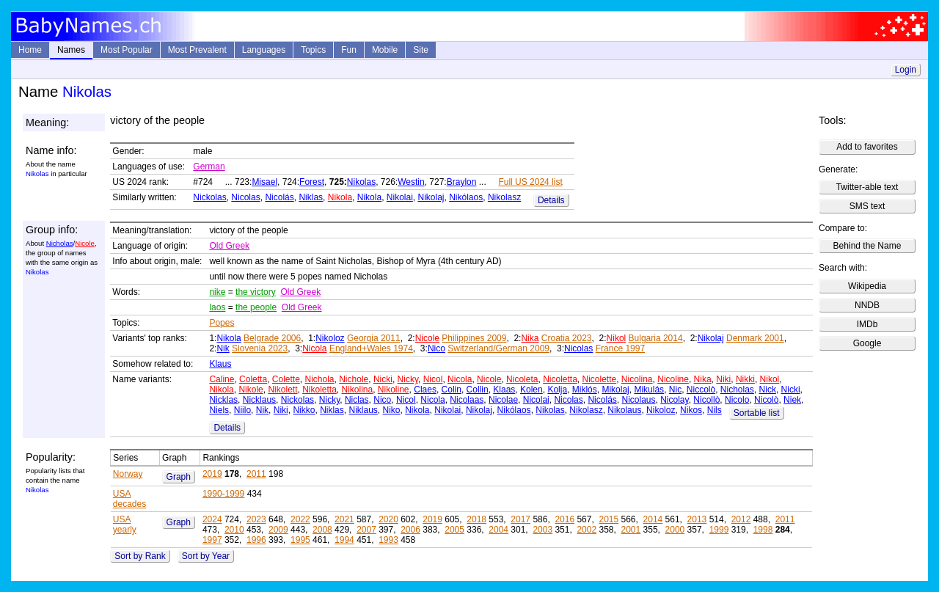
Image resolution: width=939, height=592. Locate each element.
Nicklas (223, 400)
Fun (349, 50)
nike (217, 292)
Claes (425, 389)
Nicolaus (638, 400)
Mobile (385, 50)
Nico (436, 348)
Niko (392, 410)
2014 (653, 519)
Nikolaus (624, 410)
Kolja (557, 389)
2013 (697, 519)
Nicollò (706, 400)
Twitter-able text (867, 187)
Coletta (253, 379)
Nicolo (737, 400)
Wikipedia (867, 286)
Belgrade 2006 (272, 338)
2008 (322, 530)
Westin (411, 182)
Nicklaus (259, 400)
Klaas (504, 389)
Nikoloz (329, 338)
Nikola (340, 197)
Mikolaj (615, 389)
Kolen (531, 389)
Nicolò (766, 400)
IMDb (867, 324)
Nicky (408, 379)
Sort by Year (206, 556)
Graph (179, 477)
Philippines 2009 (474, 338)
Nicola (314, 348)
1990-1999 (223, 494)
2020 (388, 519)
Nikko (304, 410)
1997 (212, 540)
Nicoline (673, 379)
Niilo (242, 410)
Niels (219, 410)
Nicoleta (522, 379)
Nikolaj (431, 197)
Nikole (250, 389)
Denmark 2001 (755, 338)
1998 (763, 530)
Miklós (584, 389)
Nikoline (393, 389)
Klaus (220, 364)
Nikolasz (504, 197)
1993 (388, 540)
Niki (723, 379)
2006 (410, 530)
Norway (128, 474)
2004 (498, 530)
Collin (478, 389)
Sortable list (757, 413)
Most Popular (127, 50)
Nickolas (209, 197)
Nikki (745, 379)
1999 (719, 530)
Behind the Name (867, 246)
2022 (300, 519)
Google (867, 343)
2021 (344, 519)
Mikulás (649, 389)
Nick (767, 389)
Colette (286, 379)
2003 (542, 530)
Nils (714, 410)
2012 (741, 519)
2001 (631, 530)
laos (217, 307)
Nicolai (536, 400)
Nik (222, 348)
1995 (300, 540)
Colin (451, 389)
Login (905, 70)
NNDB (867, 305)
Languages (263, 50)
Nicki (382, 379)
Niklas (311, 197)
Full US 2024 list (530, 182)
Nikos (691, 410)
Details (551, 200)
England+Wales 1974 (371, 348)
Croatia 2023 (566, 338)
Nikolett (282, 389)
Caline (221, 379)
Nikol (616, 338)
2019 (212, 474)
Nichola (320, 379)
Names (71, 50)
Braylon (462, 182)
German (208, 166)
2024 (212, 519)
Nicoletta (560, 379)
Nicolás (279, 197)
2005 (454, 530)
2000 (675, 530)
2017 (520, 519)
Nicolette (599, 379)
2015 (608, 519)
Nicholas (59, 243)
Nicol (433, 379)
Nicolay (674, 400)
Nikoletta (319, 389)
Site (420, 50)
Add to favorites (866, 147)
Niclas (357, 400)
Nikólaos (466, 197)
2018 (476, 519)
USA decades (129, 499)
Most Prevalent (197, 50)
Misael (264, 182)
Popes (221, 323)
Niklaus (362, 410)
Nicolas (245, 197)
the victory (255, 292)
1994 (344, 540)
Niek (792, 400)
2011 (256, 474)
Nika (529, 338)
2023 (256, 519)
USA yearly (124, 524)
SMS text (867, 206)
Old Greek (229, 246)
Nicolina (637, 379)
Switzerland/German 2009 (498, 348)
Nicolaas (466, 400)
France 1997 (620, 348)
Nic (675, 389)
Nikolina (357, 389)
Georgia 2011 (374, 338)
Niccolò (701, 389)
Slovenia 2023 (260, 348)
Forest (311, 182)
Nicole (85, 243)
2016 (564, 519)
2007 (366, 530)
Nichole (353, 379)
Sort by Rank (139, 556)
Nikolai (400, 197)
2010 (234, 530)
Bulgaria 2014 (656, 338)
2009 (278, 530)
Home (30, 50)
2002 (586, 530)
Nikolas (361, 182)
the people (256, 307)
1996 (256, 540)
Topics (313, 50)
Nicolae (503, 400)
